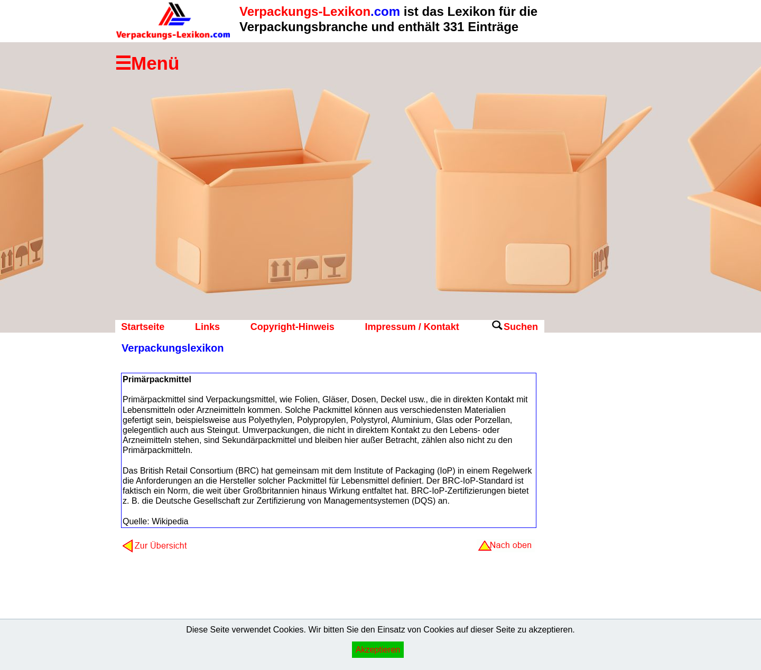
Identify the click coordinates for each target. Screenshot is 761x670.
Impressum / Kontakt (412, 327)
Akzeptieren (378, 649)
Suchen (521, 327)
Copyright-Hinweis (292, 327)
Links (207, 327)
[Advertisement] (586, 509)
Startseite (142, 327)
